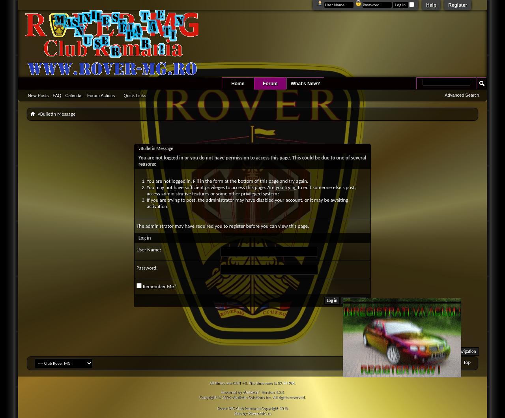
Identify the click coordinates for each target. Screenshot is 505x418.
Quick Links (134, 95)
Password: (147, 268)
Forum (270, 83)
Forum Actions (101, 95)
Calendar (74, 95)
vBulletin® (251, 392)
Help (431, 5)
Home (237, 83)
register (237, 226)
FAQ (56, 95)
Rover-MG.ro (260, 413)
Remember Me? (156, 286)
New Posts (38, 95)
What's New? (305, 83)
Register (457, 5)
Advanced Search (462, 95)
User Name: (149, 250)
